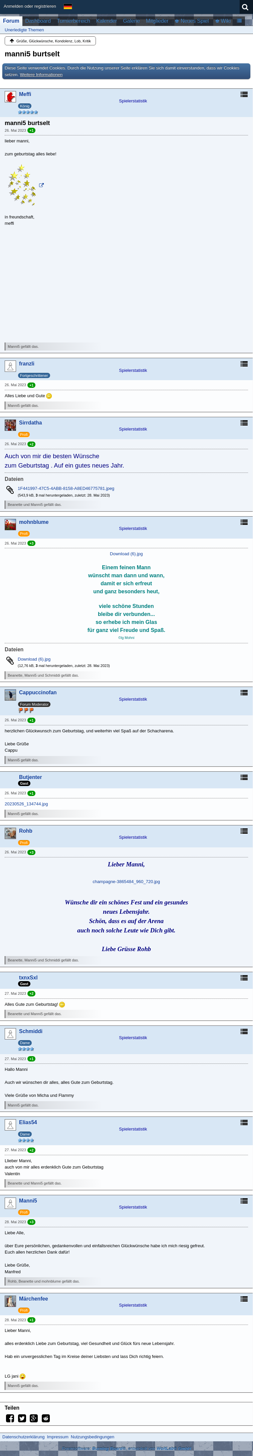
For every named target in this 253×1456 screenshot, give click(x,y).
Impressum (57, 1436)
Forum (11, 21)
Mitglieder (157, 21)
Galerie (131, 21)
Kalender (106, 21)
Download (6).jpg (126, 553)
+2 (31, 444)
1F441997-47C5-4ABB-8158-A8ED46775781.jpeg (66, 488)
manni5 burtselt (32, 54)
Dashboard (38, 21)
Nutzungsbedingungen (92, 1436)
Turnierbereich (73, 21)
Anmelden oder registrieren (30, 6)
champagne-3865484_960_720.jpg (126, 881)
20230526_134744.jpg (26, 803)
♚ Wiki (223, 21)
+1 (31, 130)
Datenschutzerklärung (23, 1436)
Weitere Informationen (41, 74)
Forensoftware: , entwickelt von (126, 1448)
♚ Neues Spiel (191, 21)
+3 (31, 543)
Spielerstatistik (133, 100)
